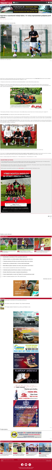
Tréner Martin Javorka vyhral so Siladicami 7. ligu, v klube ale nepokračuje (17, 303)
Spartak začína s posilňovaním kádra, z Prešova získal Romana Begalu (16, 263)
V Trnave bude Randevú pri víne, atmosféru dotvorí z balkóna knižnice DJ (32, 454)
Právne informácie (20, 459)
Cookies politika (48, 460)
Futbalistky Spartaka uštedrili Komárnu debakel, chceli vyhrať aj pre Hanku (17, 269)
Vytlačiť (50, 216)
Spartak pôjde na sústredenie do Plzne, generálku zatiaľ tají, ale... (8, 251)
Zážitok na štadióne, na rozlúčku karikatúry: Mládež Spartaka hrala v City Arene (25, 251)
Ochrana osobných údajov (28, 459)
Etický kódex (34, 459)
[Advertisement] (26, 68)
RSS (40, 459)
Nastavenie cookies (48, 459)
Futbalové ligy (15, 453)
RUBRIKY (16, 2)
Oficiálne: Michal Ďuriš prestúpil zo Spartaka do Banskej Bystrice (15, 272)
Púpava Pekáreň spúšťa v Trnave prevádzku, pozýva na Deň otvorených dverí (6, 454)
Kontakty (42, 459)
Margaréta (50, 0)
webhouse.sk (30, 468)
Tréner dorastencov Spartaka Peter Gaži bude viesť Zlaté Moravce (14, 267)
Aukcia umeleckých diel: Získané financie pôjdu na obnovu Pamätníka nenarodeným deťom (45, 455)
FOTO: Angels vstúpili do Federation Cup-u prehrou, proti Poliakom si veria (17, 306)
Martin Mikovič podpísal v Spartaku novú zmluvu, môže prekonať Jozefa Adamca (18, 265)
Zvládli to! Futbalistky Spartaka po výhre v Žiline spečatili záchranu (14, 276)
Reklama (38, 459)
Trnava (1, 453)
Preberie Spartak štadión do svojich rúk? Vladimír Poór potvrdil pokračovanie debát (18, 274)
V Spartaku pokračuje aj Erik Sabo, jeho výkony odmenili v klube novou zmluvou (42, 251)
